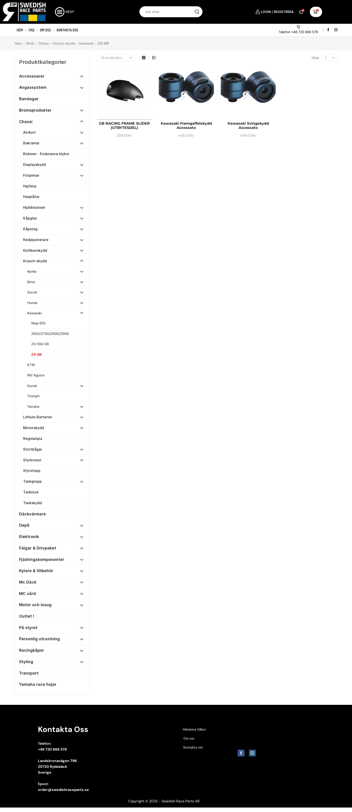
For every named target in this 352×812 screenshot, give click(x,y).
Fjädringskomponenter (41, 559)
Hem (20, 30)
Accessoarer (31, 76)
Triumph (33, 396)
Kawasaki (86, 43)
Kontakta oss (67, 30)
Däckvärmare (32, 514)
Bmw (31, 282)
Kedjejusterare (35, 239)
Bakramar (31, 143)
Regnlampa (32, 438)
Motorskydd (33, 428)
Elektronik (29, 536)
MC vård (27, 593)
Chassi (43, 43)
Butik (30, 43)
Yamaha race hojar (37, 684)
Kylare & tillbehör (36, 570)
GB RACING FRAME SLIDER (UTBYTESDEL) (124, 125)
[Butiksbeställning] (116, 57)
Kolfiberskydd (35, 250)
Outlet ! (26, 616)
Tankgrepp (32, 481)
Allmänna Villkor (194, 729)
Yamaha (33, 406)
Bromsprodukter (35, 110)
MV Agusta (35, 375)
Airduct (29, 132)
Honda (32, 303)
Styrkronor (32, 460)
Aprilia (31, 271)
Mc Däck (27, 582)
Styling (26, 661)
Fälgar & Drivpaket (37, 548)
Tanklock (31, 492)
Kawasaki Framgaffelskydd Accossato (186, 125)
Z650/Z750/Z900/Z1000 (50, 334)
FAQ (31, 30)
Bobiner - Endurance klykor (46, 154)
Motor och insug (35, 604)
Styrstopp (31, 470)
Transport (29, 673)
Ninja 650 (38, 323)
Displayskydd (34, 164)
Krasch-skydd (64, 43)
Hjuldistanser (34, 207)
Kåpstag (30, 229)
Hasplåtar (31, 196)
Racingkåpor (31, 650)
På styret (28, 627)
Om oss (45, 30)
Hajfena (29, 186)
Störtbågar (32, 449)
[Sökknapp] (197, 12)
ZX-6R (36, 354)
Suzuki (32, 386)
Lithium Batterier (37, 417)
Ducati (32, 292)
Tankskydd (32, 503)
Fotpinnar (31, 175)
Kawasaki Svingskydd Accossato (248, 125)
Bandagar (29, 98)
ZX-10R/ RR (40, 344)
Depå (24, 525)
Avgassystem (32, 87)
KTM (31, 365)
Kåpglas (30, 218)
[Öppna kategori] (82, 76)
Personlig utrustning (39, 638)
